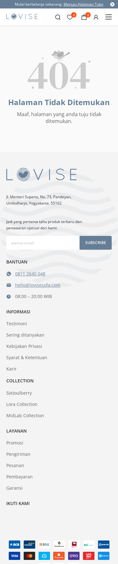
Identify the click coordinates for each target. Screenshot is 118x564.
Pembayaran (19, 477)
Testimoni (16, 324)
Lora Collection (21, 404)
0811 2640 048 (30, 274)
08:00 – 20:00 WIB (33, 296)
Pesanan (15, 465)
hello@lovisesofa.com (37, 285)
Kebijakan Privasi (24, 346)
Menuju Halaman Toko (83, 4)
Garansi (14, 488)
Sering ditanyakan (25, 335)
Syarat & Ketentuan (26, 357)
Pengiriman (18, 454)
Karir (11, 369)
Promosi (14, 443)
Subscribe (95, 242)
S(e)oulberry (19, 393)
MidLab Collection (25, 415)
